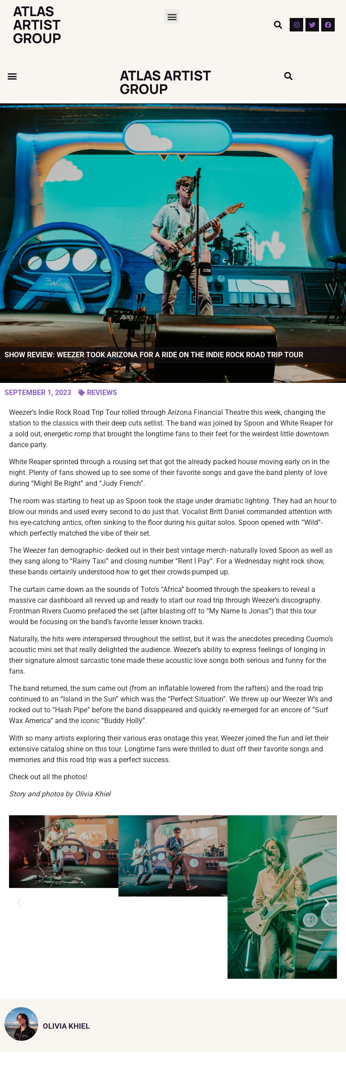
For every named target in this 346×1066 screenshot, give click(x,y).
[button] (171, 16)
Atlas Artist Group (37, 24)
